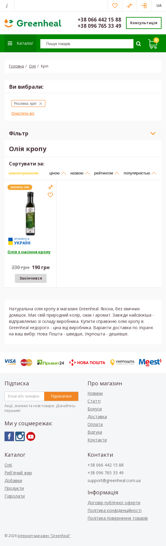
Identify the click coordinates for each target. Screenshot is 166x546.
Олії (8, 465)
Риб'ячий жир (18, 473)
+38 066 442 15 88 (99, 19)
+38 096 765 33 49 (99, 25)
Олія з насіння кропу (28, 251)
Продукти (14, 488)
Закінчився (30, 278)
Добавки (13, 480)
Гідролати (14, 496)
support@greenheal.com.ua (114, 480)
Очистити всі (22, 113)
